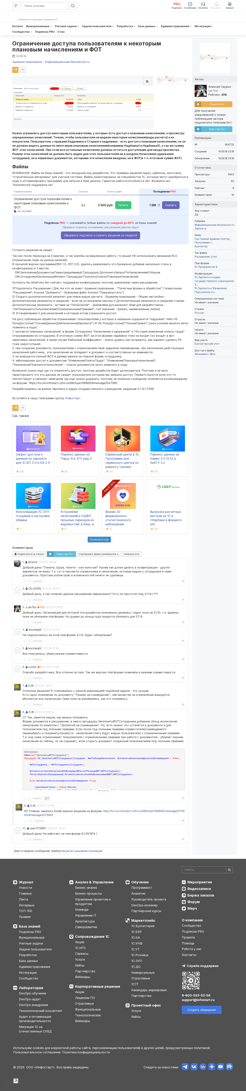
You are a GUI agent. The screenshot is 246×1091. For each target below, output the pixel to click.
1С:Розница (139, 955)
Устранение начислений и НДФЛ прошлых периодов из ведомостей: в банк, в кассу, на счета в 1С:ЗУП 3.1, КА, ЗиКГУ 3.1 (77, 524)
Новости (25, 887)
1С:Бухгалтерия (142, 926)
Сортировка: (99, 554)
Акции (79, 942)
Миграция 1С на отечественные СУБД (35, 1029)
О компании (192, 920)
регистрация (74, 851)
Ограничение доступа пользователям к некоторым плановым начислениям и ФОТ (86, 46)
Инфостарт (73, 398)
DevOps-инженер (144, 905)
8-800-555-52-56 (196, 995)
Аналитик (138, 893)
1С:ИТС (80, 948)
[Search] (207, 869)
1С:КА (135, 937)
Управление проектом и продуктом (93, 902)
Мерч (192, 908)
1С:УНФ (136, 943)
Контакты (189, 955)
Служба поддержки (202, 966)
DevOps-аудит (30, 999)
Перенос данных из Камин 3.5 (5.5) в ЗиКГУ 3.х (164, 458)
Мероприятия (200, 882)
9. (25, 805)
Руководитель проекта (148, 899)
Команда (81, 909)
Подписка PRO (30, 932)
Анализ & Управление (94, 882)
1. (23, 562)
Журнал (26, 882)
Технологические (88, 1015)
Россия (199, 312)
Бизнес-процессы (88, 893)
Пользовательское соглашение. (37, 1052)
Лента (23, 899)
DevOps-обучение (32, 993)
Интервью (26, 905)
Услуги (80, 959)
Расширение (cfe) (206, 256)
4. (23, 629)
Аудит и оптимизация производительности (35, 1019)
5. (23, 648)
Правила (188, 937)
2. (23, 588)
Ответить (37, 581)
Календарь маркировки (149, 990)
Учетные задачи (31, 943)
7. (23, 685)
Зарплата (200, 228)
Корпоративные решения (97, 986)
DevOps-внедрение (33, 1005)
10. (24, 828)
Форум (194, 902)
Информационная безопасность (215, 224)
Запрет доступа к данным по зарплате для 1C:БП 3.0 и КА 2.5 (33, 458)
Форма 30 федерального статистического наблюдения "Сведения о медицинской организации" (118, 524)
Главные (25, 893)
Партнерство (85, 971)
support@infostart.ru (198, 1000)
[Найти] (229, 869)
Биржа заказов (201, 895)
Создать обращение (202, 1010)
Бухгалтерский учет (207, 343)
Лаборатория (31, 988)
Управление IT (85, 915)
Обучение (140, 882)
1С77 (134, 984)
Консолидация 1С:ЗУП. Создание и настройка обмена (33, 516)
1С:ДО (136, 967)
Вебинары (82, 977)
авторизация (93, 851)
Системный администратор (212, 238)
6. (23, 667)
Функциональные (31, 937)
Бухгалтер (201, 246)
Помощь (188, 943)
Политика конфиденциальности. (86, 1052)
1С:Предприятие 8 (206, 266)
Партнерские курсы (146, 911)
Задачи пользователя (35, 949)
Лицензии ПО (85, 998)
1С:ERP (136, 932)
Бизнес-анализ (86, 887)
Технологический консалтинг (40, 1011)
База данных (28, 961)
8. (23, 712)
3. (23, 607)
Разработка (28, 955)
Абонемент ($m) (205, 354)
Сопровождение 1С (92, 937)
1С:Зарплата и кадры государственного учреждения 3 (214, 281)
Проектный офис (146, 1005)
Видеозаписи (199, 889)
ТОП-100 (25, 911)
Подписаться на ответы (29, 554)
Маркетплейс (143, 920)
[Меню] (16, 5)
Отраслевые (84, 1003)
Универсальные (142, 972)
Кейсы (79, 965)
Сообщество (28, 978)
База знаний (29, 926)
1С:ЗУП (136, 961)
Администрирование (34, 967)
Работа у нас (192, 949)
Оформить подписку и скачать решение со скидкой (100, 235)
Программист (204, 242)
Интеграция (28, 972)
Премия (25, 917)
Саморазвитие (86, 927)
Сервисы (81, 953)
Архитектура (85, 921)
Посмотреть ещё (99, 539)
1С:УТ (135, 949)
